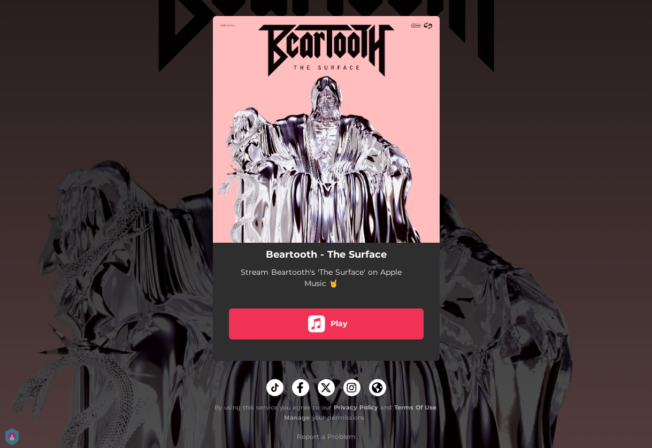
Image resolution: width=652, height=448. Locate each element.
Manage (297, 417)
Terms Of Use (415, 407)
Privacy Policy (356, 407)
